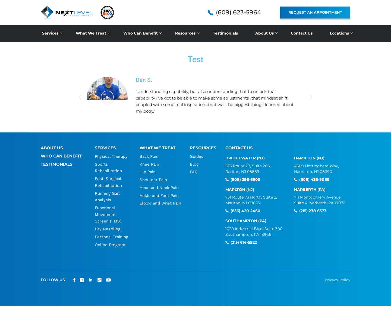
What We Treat (91, 33)
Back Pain (148, 156)
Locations (339, 33)
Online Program (109, 242)
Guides (197, 156)
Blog (194, 164)
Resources (185, 33)
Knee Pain (149, 164)
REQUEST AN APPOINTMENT (315, 12)
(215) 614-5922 (244, 242)
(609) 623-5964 (238, 12)
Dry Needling (107, 227)
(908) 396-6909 (245, 179)
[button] (107, 97)
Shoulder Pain (153, 179)
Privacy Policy (337, 277)
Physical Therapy (110, 156)
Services (50, 33)
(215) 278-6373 (312, 211)
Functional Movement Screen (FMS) (107, 213)
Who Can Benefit (140, 33)
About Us (264, 33)
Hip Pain (147, 171)
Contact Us (302, 33)
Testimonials (225, 33)
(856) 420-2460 (245, 211)
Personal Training (111, 234)
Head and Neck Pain (159, 186)
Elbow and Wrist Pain (160, 202)
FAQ (194, 171)
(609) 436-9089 (314, 179)
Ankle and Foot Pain (159, 194)
